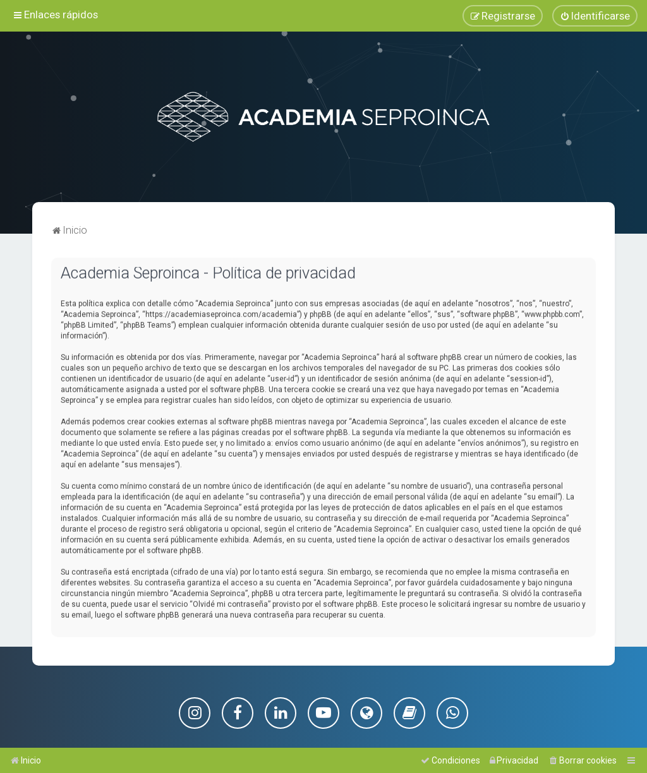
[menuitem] (595, 16)
